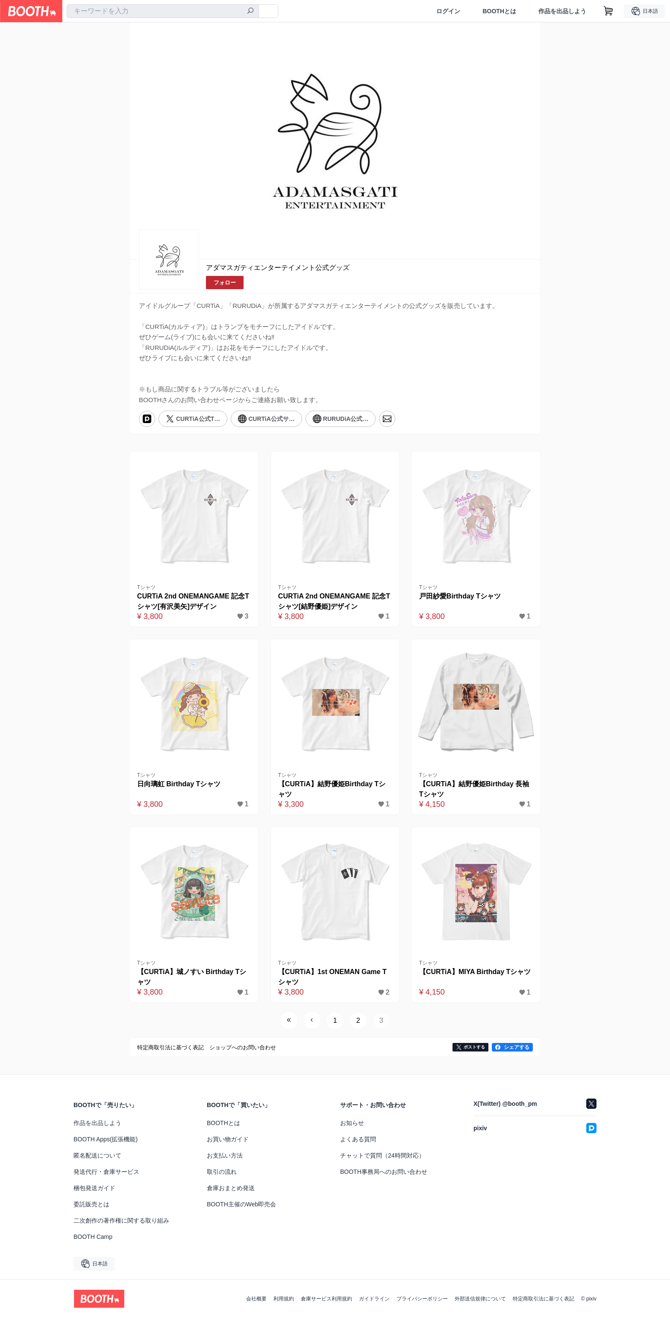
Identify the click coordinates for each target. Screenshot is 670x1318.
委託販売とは (91, 1204)
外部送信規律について (480, 1298)
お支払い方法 (225, 1155)
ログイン (448, 11)
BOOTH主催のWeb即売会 (241, 1204)
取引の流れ (222, 1171)
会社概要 (256, 1298)
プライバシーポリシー (422, 1298)
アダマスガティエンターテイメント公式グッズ (278, 267)
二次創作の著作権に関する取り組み (121, 1220)
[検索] (250, 12)
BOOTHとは (499, 11)
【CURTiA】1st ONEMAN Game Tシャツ (332, 977)
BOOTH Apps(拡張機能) (105, 1139)
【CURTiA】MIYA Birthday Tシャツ (475, 971)
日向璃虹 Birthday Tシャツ (179, 784)
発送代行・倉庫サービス (106, 1171)
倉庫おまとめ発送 (231, 1188)
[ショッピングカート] (608, 11)
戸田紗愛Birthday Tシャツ (460, 596)
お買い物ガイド (228, 1139)
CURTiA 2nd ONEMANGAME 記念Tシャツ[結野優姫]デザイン (334, 601)
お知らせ (352, 1123)
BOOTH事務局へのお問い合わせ (383, 1171)
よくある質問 (358, 1139)
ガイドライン (374, 1298)
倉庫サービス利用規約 (326, 1298)
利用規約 (283, 1298)
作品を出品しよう (562, 11)
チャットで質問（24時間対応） (382, 1155)
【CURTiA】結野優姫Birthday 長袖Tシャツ (474, 789)
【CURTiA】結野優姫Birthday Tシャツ (331, 789)
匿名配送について (97, 1155)
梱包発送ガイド (94, 1188)
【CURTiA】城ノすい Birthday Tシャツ (192, 977)
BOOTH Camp (92, 1236)
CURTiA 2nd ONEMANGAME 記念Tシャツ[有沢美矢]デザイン (193, 601)
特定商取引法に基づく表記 (543, 1298)
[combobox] (163, 11)
